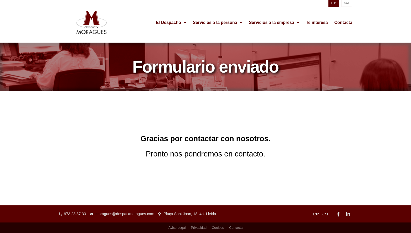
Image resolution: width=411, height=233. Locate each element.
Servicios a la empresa (274, 23)
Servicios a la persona (217, 23)
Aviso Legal (177, 228)
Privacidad (199, 228)
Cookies (218, 228)
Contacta (343, 22)
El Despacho (171, 23)
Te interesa (317, 22)
